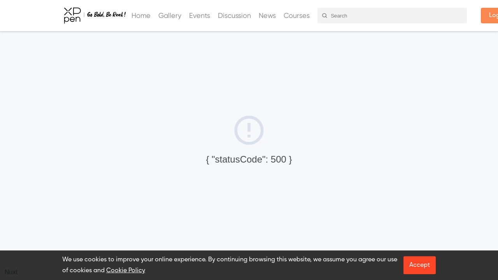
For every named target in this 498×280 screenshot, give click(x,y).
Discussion (234, 15)
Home (141, 15)
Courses (297, 15)
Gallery (169, 15)
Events (199, 15)
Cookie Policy (125, 271)
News (267, 15)
